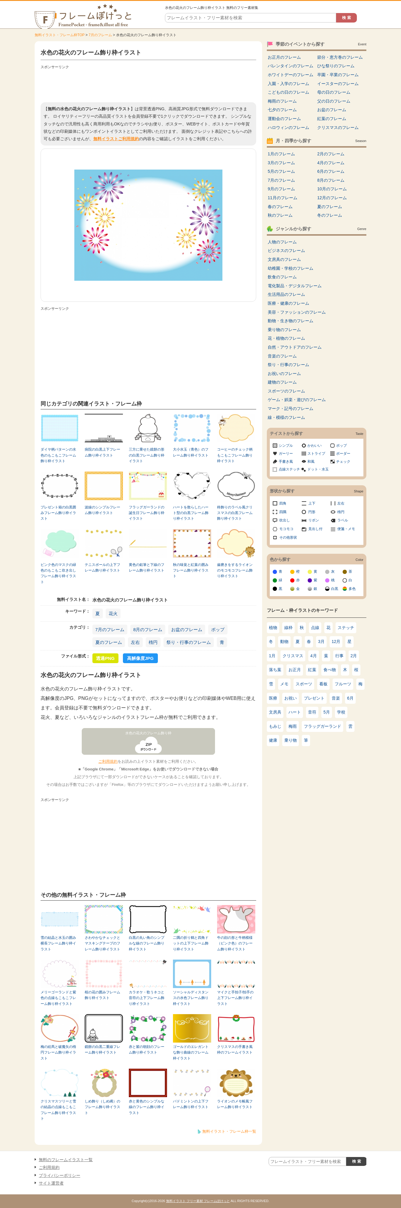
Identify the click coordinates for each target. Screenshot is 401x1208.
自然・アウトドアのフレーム (295, 347)
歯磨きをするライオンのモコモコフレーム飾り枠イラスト (235, 570)
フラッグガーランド (322, 726)
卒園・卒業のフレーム (338, 74)
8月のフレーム (147, 629)
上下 (311, 503)
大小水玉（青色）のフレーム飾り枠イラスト (190, 452)
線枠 (288, 627)
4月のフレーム (330, 162)
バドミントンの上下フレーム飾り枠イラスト (190, 1104)
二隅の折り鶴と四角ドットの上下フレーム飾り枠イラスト (190, 943)
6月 (350, 698)
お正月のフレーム (284, 57)
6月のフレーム (330, 171)
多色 (352, 589)
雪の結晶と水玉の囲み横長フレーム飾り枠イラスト (58, 943)
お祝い (290, 698)
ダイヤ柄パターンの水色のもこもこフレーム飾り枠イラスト (58, 455)
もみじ (275, 726)
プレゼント (314, 698)
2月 (354, 655)
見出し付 (315, 529)
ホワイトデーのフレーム (290, 74)
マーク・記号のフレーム (290, 408)
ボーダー (343, 453)
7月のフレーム (100, 35)
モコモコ (286, 529)
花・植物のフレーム (286, 338)
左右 (135, 642)
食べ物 (329, 669)
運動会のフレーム (284, 118)
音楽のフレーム (282, 356)
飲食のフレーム (282, 277)
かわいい (314, 445)
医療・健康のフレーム (288, 303)
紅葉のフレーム (331, 118)
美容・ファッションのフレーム (297, 312)
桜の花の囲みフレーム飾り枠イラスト (102, 995)
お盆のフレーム (186, 629)
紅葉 (312, 669)
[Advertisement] (148, 84)
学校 (341, 712)
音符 (312, 712)
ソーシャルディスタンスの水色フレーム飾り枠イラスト (190, 998)
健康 (273, 740)
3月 (321, 641)
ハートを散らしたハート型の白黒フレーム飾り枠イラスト (190, 513)
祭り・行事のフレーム (188, 642)
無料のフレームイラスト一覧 (66, 1159)
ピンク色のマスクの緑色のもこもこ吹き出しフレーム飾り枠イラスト (58, 573)
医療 (273, 698)
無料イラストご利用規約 (116, 138)
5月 (326, 712)
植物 (273, 627)
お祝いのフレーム (284, 373)
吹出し (284, 520)
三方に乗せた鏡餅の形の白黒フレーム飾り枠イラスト (146, 455)
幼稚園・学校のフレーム (290, 268)
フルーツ (343, 684)
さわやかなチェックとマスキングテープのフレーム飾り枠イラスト (102, 943)
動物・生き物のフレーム (290, 320)
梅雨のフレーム (282, 101)
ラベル (342, 520)
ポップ (217, 629)
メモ (284, 684)
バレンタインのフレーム (290, 65)
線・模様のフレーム (286, 417)
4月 (313, 655)
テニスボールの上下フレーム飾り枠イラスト (102, 567)
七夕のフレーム (282, 109)
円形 (311, 512)
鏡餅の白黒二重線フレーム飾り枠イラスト (102, 1049)
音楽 (336, 698)
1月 (272, 655)
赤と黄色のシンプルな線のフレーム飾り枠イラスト (146, 1107)
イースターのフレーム (338, 83)
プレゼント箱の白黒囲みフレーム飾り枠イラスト (58, 513)
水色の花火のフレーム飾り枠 (148, 733)
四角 (282, 503)
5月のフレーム (281, 171)
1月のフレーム (281, 153)
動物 (284, 641)
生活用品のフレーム (286, 294)
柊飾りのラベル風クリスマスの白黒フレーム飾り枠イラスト (235, 513)
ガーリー (286, 453)
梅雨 (292, 726)
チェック (343, 461)
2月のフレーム (330, 153)
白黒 (334, 589)
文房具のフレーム (284, 259)
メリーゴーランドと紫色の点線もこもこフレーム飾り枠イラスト (58, 998)
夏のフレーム (108, 642)
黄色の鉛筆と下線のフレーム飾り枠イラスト (146, 567)
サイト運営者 (51, 1183)
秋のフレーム (280, 215)
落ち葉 (275, 669)
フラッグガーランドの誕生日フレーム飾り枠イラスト (146, 513)
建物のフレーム (282, 382)
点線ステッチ (289, 469)
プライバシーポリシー (59, 1175)
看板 (323, 684)
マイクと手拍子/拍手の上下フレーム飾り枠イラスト (235, 998)
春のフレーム (280, 206)
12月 (336, 641)
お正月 (294, 669)
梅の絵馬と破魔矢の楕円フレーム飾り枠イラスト (58, 1052)
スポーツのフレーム (286, 391)
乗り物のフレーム (284, 329)
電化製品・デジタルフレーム (295, 285)
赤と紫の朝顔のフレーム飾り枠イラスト (146, 1049)
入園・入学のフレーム (288, 83)
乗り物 (290, 740)
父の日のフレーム (333, 101)
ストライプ (316, 453)
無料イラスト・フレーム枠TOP (59, 35)
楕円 (153, 642)
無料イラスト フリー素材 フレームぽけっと (198, 1201)
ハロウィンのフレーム (288, 127)
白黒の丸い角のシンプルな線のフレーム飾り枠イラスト (146, 943)
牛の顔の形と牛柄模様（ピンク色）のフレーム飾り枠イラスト (235, 943)
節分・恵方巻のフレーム (340, 57)
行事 (339, 655)
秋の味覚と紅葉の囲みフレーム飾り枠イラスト (190, 570)
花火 (113, 613)
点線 (315, 627)
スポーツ (304, 684)
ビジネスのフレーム (286, 250)
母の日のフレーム (333, 92)
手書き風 (286, 461)
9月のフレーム (281, 188)
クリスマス (293, 655)
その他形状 (288, 537)
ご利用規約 (108, 761)
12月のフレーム (332, 197)
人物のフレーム (282, 242)
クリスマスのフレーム (338, 127)
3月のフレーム (281, 162)
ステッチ (346, 627)
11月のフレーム (282, 197)
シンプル (286, 445)
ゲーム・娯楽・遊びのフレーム (297, 399)
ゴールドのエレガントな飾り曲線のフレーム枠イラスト (190, 1052)
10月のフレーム (332, 188)
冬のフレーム (329, 215)
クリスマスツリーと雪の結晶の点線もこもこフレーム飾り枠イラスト (58, 1110)
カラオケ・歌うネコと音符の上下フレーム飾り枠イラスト (146, 998)
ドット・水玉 (318, 469)
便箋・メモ (346, 529)
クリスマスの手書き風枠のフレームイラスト (235, 1049)
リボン (313, 520)
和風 (311, 461)
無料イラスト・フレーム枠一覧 (229, 1131)
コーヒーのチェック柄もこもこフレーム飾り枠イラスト (235, 455)
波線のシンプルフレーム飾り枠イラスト (102, 510)
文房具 (275, 712)
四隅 (282, 512)
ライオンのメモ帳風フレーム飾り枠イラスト (235, 1104)
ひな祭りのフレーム (336, 65)
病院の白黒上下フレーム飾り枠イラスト (102, 452)
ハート (294, 712)
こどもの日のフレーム (288, 92)
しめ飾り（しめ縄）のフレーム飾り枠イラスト (102, 1107)
